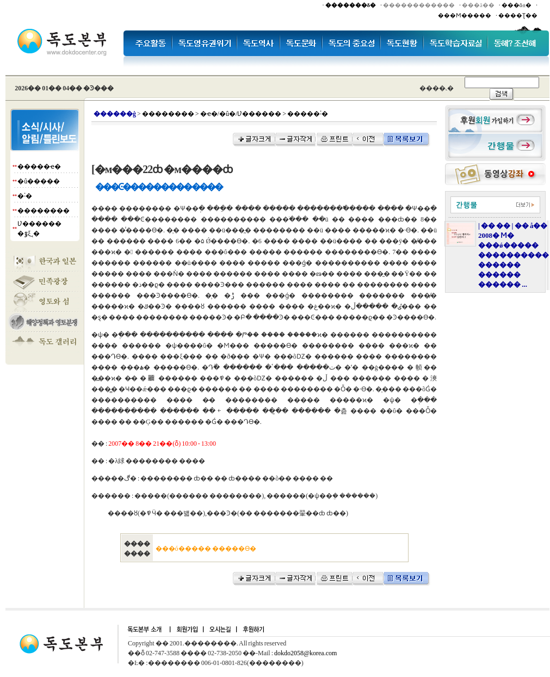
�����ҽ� (39, 166)
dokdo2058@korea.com (305, 653)
